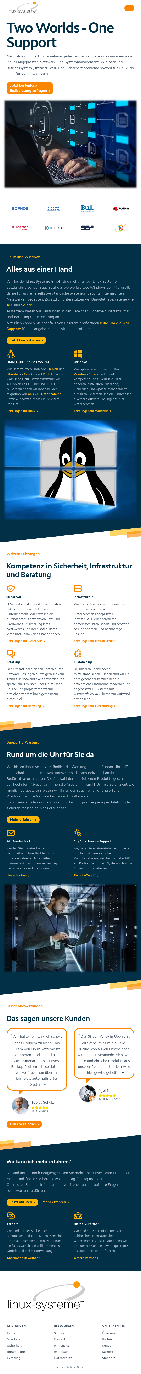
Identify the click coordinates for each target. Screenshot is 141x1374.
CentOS (29, 374)
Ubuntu (12, 374)
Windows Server (86, 374)
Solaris (27, 305)
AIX (10, 305)
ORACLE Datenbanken (44, 394)
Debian (52, 369)
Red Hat (49, 374)
